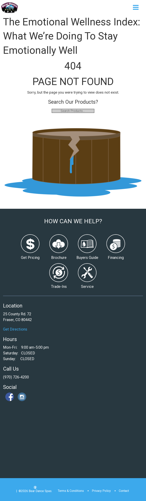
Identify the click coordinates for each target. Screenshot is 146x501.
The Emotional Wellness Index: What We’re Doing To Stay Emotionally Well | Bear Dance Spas (9, 7)
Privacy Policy (101, 491)
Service (87, 286)
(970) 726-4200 (16, 377)
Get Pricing (30, 257)
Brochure (59, 257)
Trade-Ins (59, 286)
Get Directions (15, 329)
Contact (124, 491)
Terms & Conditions (71, 491)
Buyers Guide (87, 257)
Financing (116, 257)
